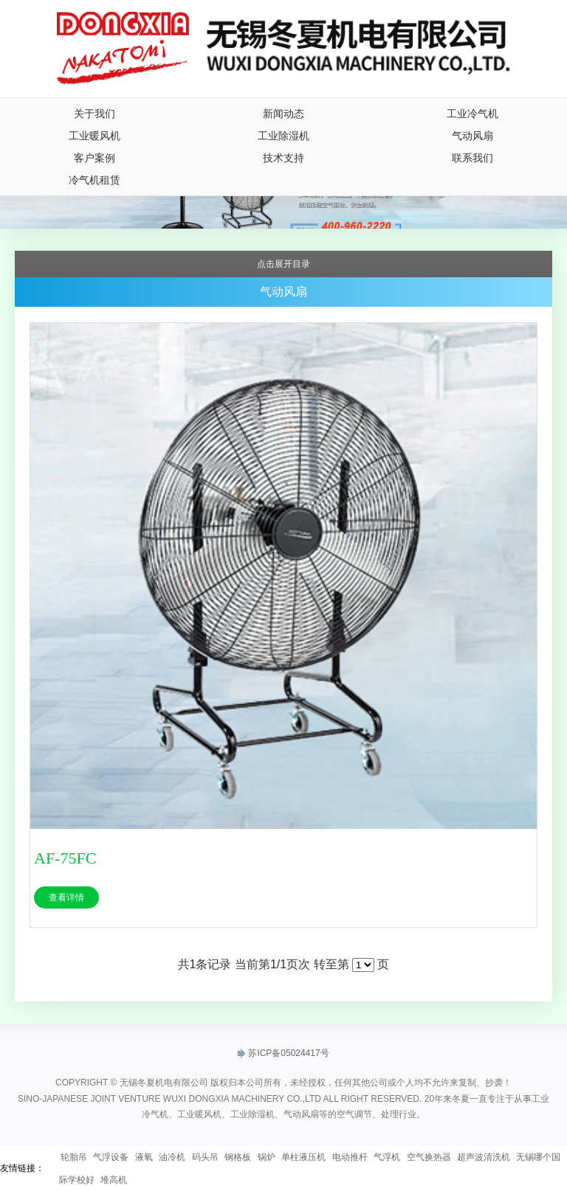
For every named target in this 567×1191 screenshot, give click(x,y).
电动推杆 (350, 1157)
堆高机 (113, 1180)
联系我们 (472, 158)
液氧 (144, 1157)
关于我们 (94, 113)
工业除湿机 (283, 136)
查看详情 (66, 897)
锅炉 (266, 1157)
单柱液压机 (303, 1157)
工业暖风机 (94, 136)
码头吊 (205, 1157)
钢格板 (237, 1157)
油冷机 (172, 1157)
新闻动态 (283, 113)
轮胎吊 (74, 1157)
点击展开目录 (283, 264)
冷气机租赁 (94, 180)
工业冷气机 (472, 113)
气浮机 (387, 1157)
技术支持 (283, 158)
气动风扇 (472, 136)
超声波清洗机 (483, 1157)
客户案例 (94, 158)
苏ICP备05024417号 (283, 1053)
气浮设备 (110, 1157)
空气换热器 (429, 1157)
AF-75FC (65, 858)
